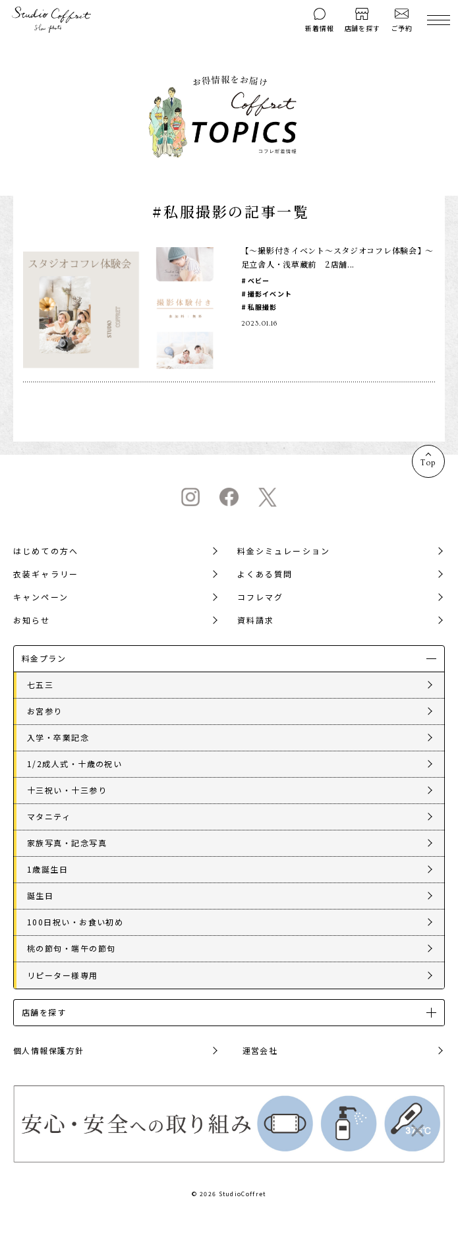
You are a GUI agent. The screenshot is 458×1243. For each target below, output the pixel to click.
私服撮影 (262, 307)
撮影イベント (270, 294)
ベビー (259, 280)
